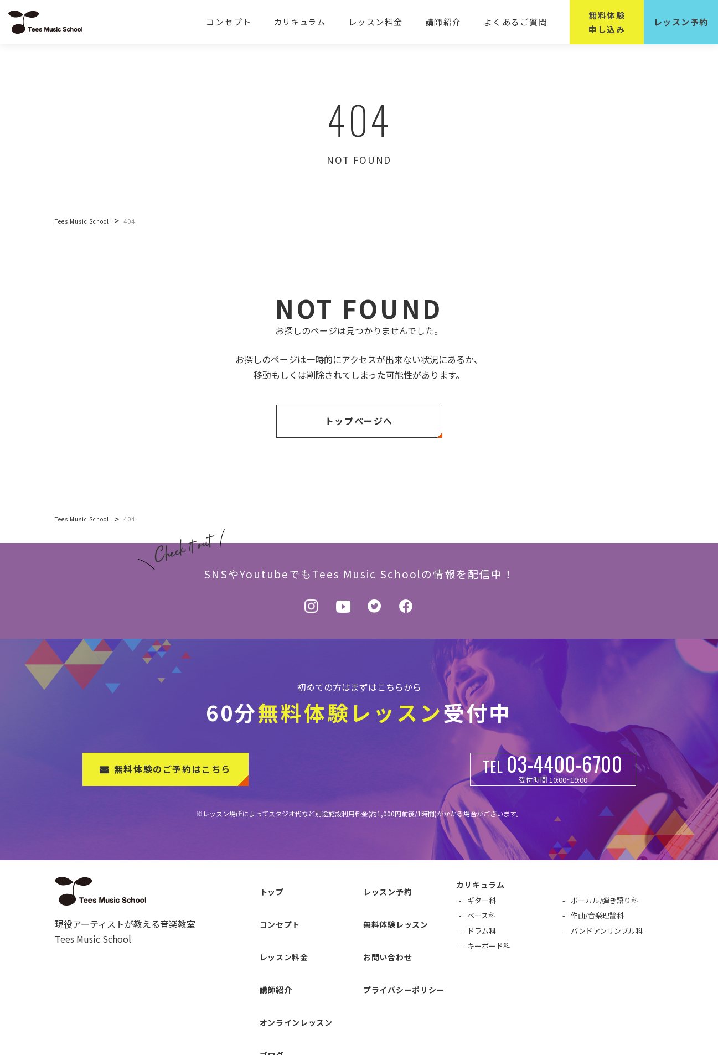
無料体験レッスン (384, 902)
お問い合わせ (376, 921)
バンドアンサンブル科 (607, 930)
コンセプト (238, 21)
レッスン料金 (383, 21)
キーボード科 (488, 945)
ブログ (261, 975)
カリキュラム (308, 21)
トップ (261, 884)
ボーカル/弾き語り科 (604, 900)
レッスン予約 (376, 884)
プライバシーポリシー (392, 939)
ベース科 (481, 915)
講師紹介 (447, 21)
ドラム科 (481, 930)
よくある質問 (273, 994)
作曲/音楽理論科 (597, 915)
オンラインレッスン (285, 957)
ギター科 (481, 900)
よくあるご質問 (517, 21)
